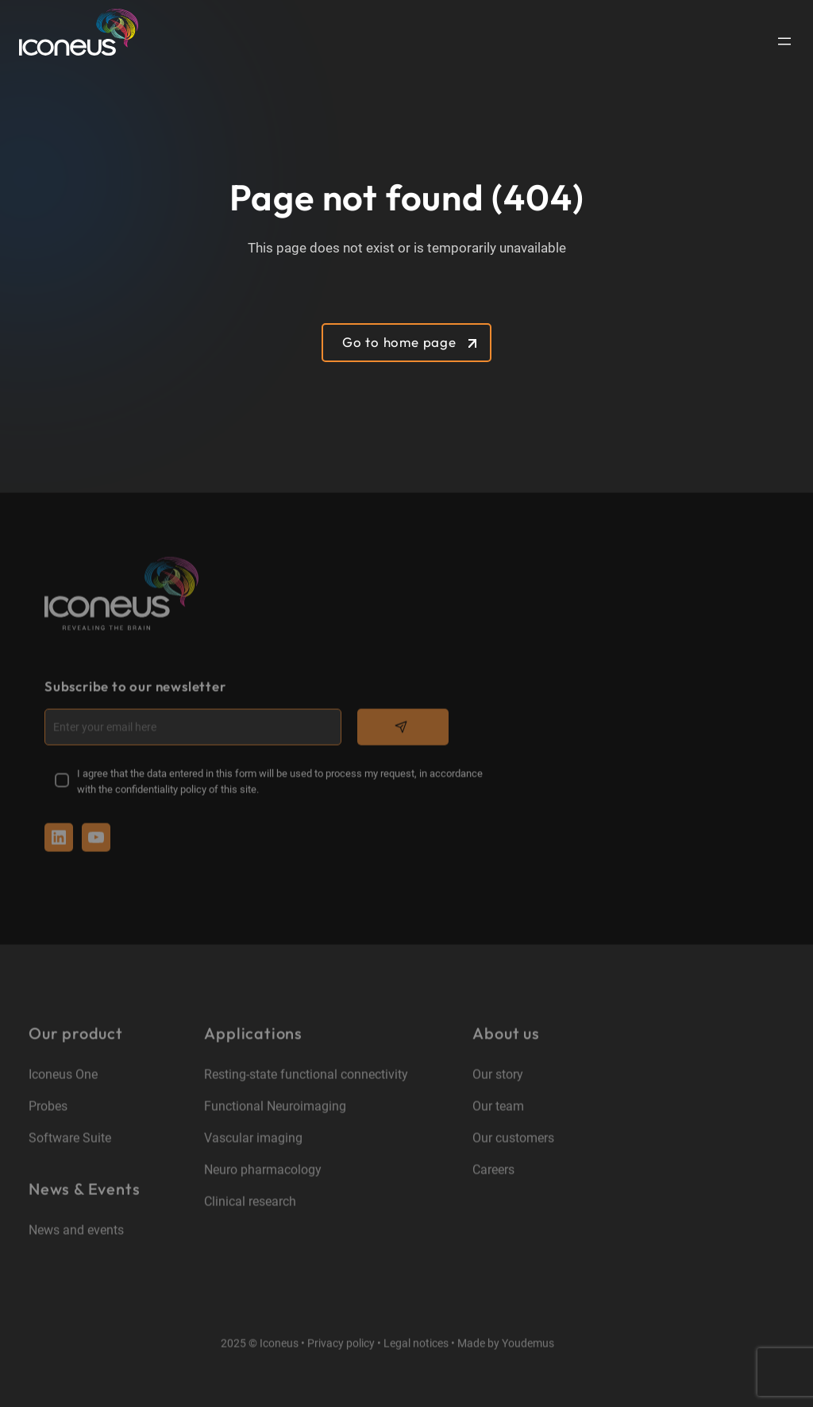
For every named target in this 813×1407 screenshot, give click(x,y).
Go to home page (399, 341)
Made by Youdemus (505, 1343)
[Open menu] (784, 41)
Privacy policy (341, 1343)
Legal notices (416, 1343)
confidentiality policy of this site (185, 790)
